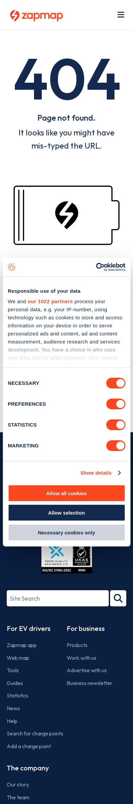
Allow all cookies (66, 493)
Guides (15, 683)
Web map (18, 657)
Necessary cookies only (66, 532)
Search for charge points (35, 733)
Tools (13, 670)
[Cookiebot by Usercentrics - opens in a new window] (95, 267)
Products (77, 645)
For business (86, 628)
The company (28, 768)
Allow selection (66, 513)
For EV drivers (29, 628)
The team (18, 797)
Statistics (17, 695)
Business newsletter (89, 683)
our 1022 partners (50, 301)
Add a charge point (29, 746)
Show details (96, 473)
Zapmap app (22, 645)
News (13, 708)
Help (12, 721)
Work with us (81, 657)
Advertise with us (87, 670)
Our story (18, 784)
